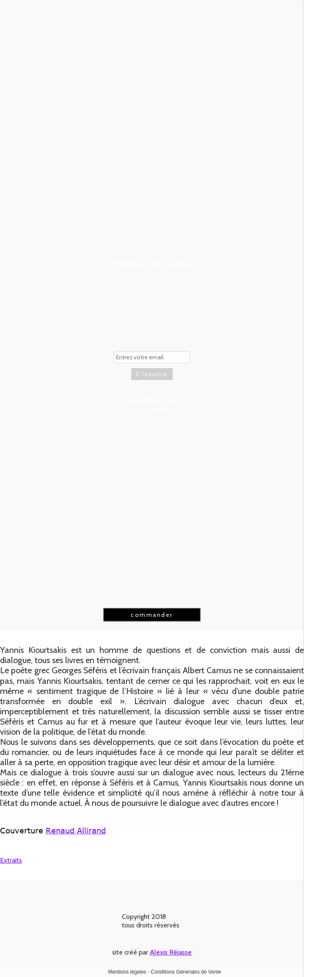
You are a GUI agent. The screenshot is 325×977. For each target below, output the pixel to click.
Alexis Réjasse (171, 952)
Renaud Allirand (76, 830)
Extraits (11, 860)
